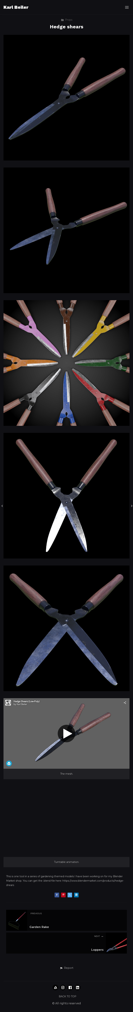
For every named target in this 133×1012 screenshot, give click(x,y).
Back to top (67, 996)
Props (66, 19)
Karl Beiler (16, 7)
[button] (66, 968)
